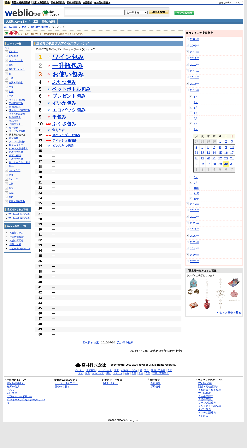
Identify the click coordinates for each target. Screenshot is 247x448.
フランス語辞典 (207, 402)
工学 (11, 78)
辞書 (7, 2)
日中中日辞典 (58, 2)
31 (232, 164)
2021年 (194, 229)
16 (226, 152)
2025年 (194, 254)
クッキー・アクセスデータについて (26, 401)
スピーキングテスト (19, 248)
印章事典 (13, 138)
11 (196, 152)
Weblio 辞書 (10, 27)
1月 (196, 96)
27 (208, 164)
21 (214, 158)
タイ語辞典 (204, 409)
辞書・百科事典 (17, 201)
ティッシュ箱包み (64, 140)
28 (214, 164)
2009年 (194, 45)
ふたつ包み (64, 82)
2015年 (194, 83)
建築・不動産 (16, 82)
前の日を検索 (91, 342)
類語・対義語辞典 (21, 2)
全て (7, 48)
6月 (196, 123)
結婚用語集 (15, 117)
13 (208, 152)
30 (226, 164)
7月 (196, 129)
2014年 (194, 77)
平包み (59, 116)
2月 (196, 102)
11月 (196, 193)
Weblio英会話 (16, 236)
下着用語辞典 (16, 159)
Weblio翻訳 (204, 393)
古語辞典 (87, 2)
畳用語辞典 (15, 107)
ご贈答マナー (16, 124)
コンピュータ (16, 60)
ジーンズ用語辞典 (18, 148)
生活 (23, 27)
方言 (11, 197)
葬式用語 (13, 120)
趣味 (11, 174)
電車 (11, 64)
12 (202, 152)
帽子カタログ (16, 145)
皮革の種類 (15, 155)
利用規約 (12, 393)
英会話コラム (16, 232)
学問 (11, 87)
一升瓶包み (67, 65)
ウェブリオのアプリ (66, 383)
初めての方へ (225, 2)
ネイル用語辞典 (17, 113)
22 (220, 158)
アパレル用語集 (17, 141)
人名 (11, 192)
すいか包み (64, 103)
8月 (196, 177)
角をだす (58, 130)
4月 (196, 113)
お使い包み (68, 74)
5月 (196, 118)
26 (202, 164)
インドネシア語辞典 (209, 406)
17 (232, 152)
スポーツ (13, 179)
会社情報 (155, 383)
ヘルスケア (14, 170)
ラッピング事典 (17, 131)
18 (196, 158)
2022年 (194, 235)
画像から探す (49, 21)
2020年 (194, 223)
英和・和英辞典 (40, 2)
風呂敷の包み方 (39, 27)
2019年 (194, 216)
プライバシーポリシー (19, 396)
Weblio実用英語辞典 (19, 218)
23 (226, 158)
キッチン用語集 (17, 100)
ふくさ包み (64, 123)
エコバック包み (69, 109)
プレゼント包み (69, 96)
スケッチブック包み (66, 135)
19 (202, 158)
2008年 (194, 39)
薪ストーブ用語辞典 (19, 110)
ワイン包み (68, 56)
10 (232, 147)
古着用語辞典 (16, 152)
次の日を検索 (125, 342)
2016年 (194, 90)
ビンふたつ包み (63, 145)
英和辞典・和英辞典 (209, 389)
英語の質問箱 (16, 240)
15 (220, 152)
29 (220, 164)
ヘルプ (239, 2)
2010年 (194, 51)
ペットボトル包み (71, 89)
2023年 (194, 242)
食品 (11, 188)
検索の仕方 (13, 386)
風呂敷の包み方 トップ (17, 21)
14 (214, 152)
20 (208, 158)
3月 (196, 107)
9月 (196, 182)
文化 (11, 91)
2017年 (194, 203)
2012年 (194, 64)
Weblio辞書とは (16, 383)
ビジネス (13, 51)
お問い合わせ (110, 383)
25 (196, 164)
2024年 (194, 248)
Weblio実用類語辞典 (19, 214)
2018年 (194, 210)
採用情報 (155, 386)
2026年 (194, 261)
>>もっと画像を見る (228, 312)
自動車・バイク (17, 69)
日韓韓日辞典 (74, 2)
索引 (35, 21)
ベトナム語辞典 (207, 412)
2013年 (194, 71)
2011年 (194, 58)
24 (232, 158)
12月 (196, 198)
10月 (196, 188)
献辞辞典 (13, 127)
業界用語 (13, 56)
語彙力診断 (15, 244)
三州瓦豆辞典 (16, 103)
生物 (11, 183)
